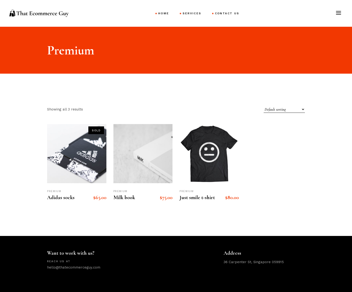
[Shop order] (284, 109)
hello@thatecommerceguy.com (73, 267)
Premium (54, 191)
